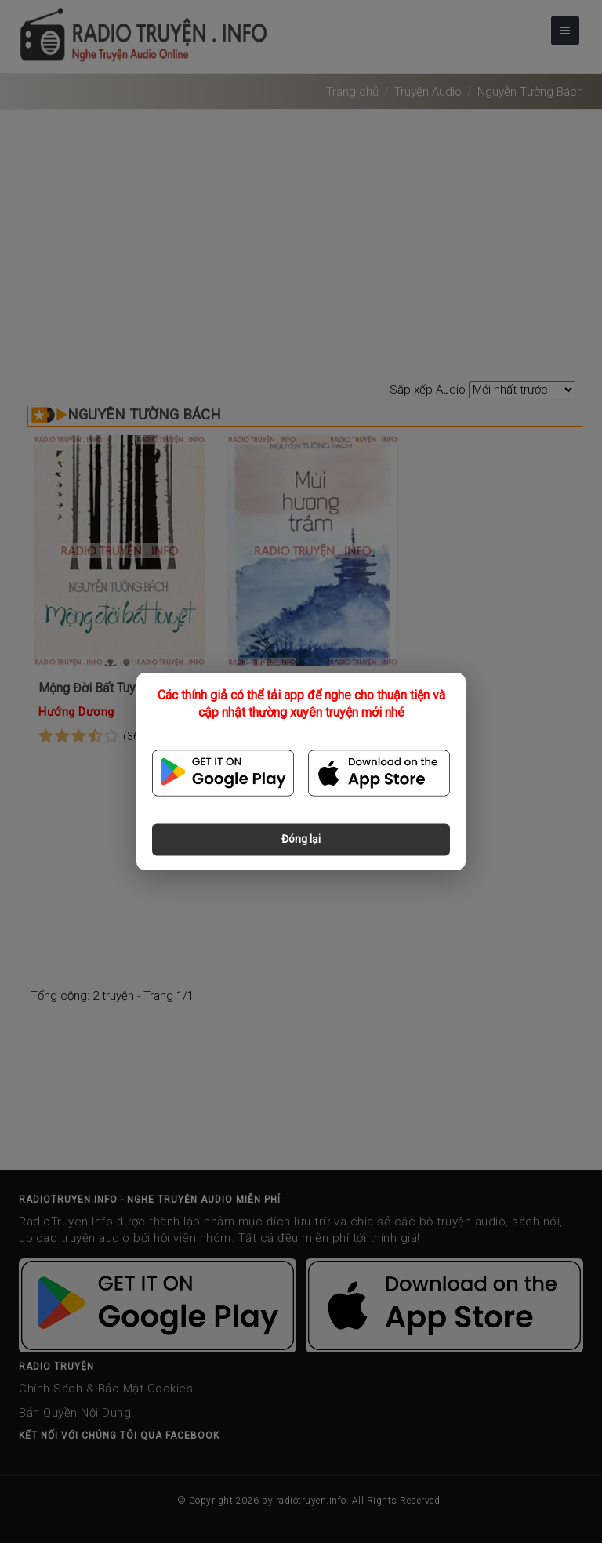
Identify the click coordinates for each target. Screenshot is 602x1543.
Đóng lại (301, 839)
